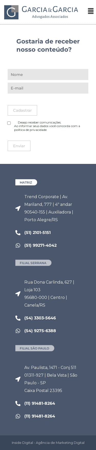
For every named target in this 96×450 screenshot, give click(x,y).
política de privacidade (30, 130)
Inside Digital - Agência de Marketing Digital (48, 443)
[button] (91, 12)
